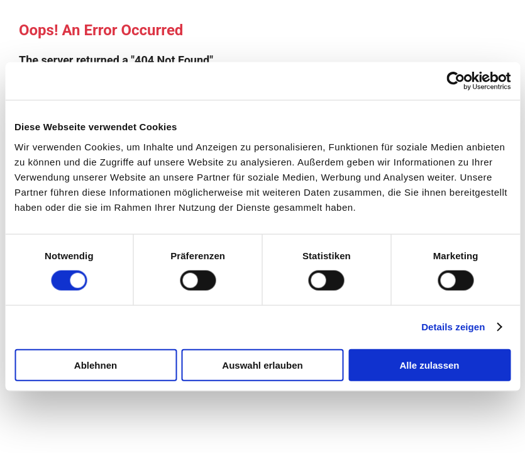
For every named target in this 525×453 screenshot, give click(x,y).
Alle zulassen (429, 364)
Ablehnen (95, 364)
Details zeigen (453, 327)
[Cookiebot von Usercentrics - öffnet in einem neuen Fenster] (456, 81)
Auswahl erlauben (262, 364)
